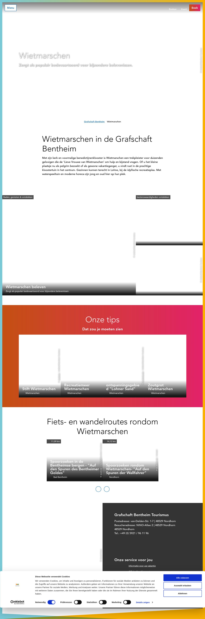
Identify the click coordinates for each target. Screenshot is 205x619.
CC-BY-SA (59, 377)
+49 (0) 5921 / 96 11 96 (134, 533)
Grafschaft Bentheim (94, 121)
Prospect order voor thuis (141, 577)
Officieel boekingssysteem (141, 571)
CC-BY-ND (101, 471)
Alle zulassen (182, 589)
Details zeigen (143, 614)
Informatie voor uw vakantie (142, 566)
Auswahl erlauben (182, 597)
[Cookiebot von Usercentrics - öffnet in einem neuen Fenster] (17, 614)
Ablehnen (182, 605)
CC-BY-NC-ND (143, 377)
